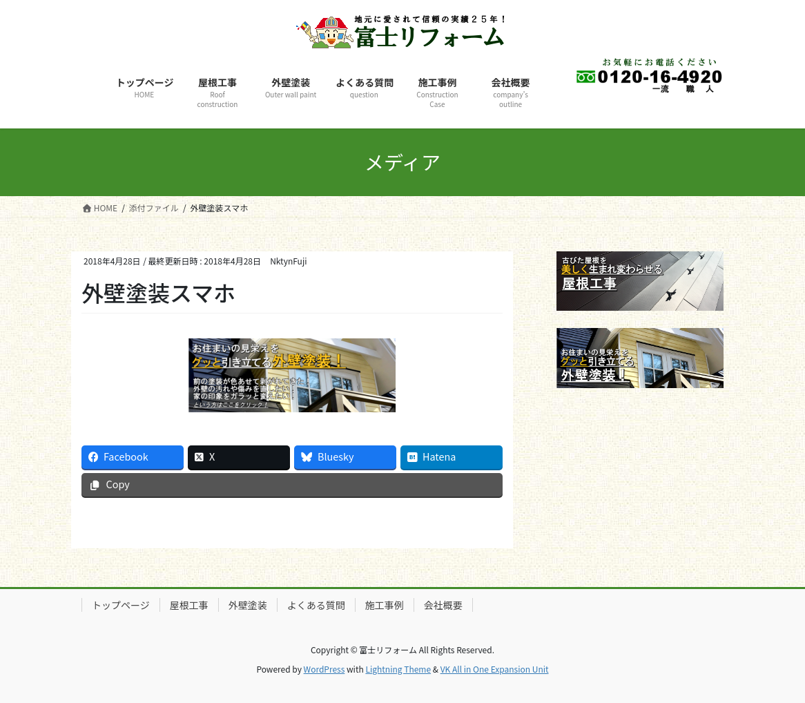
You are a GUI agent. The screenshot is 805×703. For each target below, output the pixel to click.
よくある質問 (316, 605)
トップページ (121, 605)
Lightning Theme (398, 669)
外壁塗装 (248, 605)
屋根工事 (189, 605)
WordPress (324, 669)
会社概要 (443, 605)
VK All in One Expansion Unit (494, 669)
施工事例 (384, 605)
